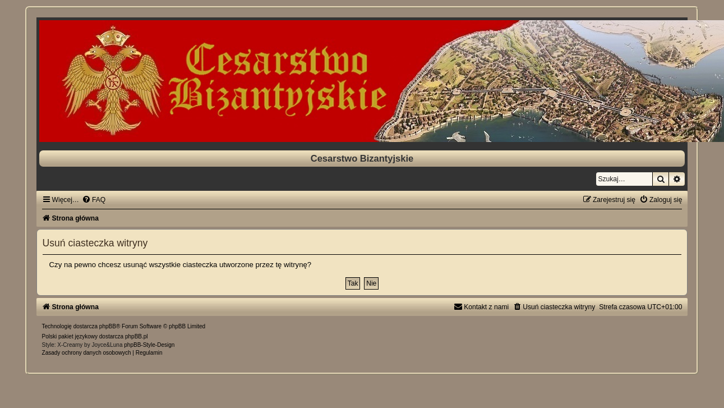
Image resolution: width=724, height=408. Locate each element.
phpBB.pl (136, 336)
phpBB (107, 326)
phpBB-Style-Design (149, 345)
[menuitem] (93, 200)
